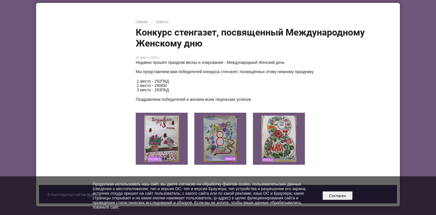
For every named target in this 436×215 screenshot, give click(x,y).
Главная (142, 21)
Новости (162, 21)
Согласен (337, 196)
